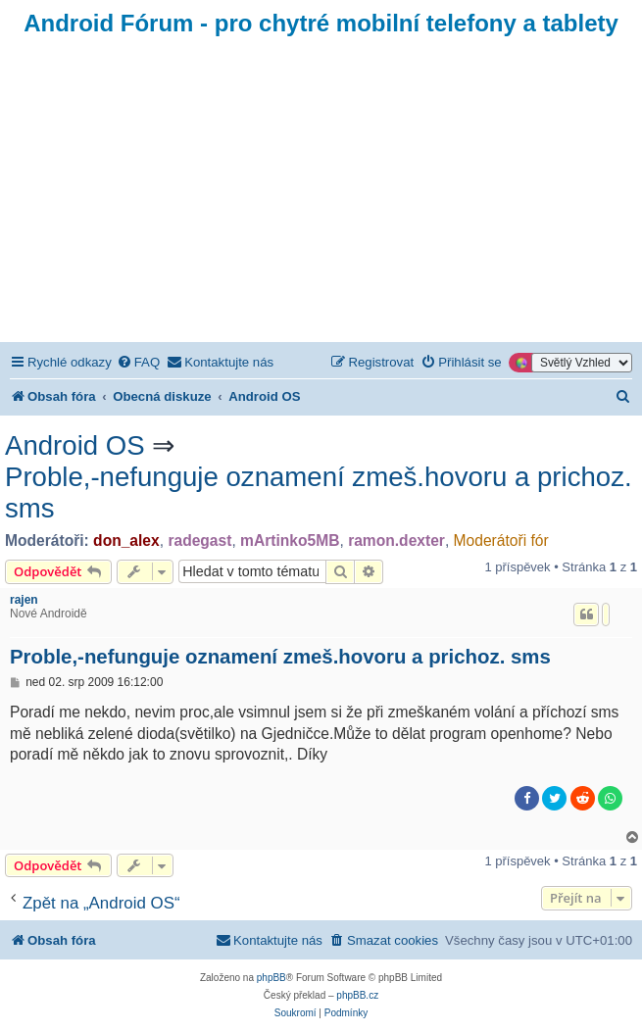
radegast (199, 540)
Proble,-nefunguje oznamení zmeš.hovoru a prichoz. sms (318, 492)
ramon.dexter (396, 540)
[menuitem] (138, 362)
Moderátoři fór (501, 540)
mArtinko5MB (289, 540)
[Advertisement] (321, 195)
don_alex (126, 540)
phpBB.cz (357, 995)
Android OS (75, 445)
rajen (24, 600)
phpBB (271, 977)
